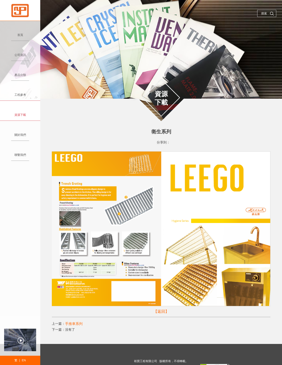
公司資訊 (20, 53)
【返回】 (161, 311)
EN (24, 360)
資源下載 (20, 113)
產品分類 (20, 73)
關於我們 (20, 133)
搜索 (267, 14)
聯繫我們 (20, 153)
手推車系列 (73, 323)
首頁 (20, 33)
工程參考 (20, 93)
